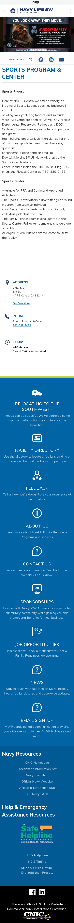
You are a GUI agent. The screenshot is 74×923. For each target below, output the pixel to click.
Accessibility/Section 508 (37, 788)
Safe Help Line (37, 855)
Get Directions (21, 303)
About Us (37, 526)
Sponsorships (37, 602)
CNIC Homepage (37, 762)
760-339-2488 (22, 325)
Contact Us (37, 564)
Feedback (37, 488)
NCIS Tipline (37, 861)
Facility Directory (37, 450)
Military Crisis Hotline (37, 868)
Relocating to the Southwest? (37, 406)
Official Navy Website (37, 781)
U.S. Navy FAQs (37, 794)
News (37, 682)
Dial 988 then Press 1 (37, 872)
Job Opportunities (37, 644)
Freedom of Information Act (37, 769)
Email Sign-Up (37, 720)
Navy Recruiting (37, 775)
